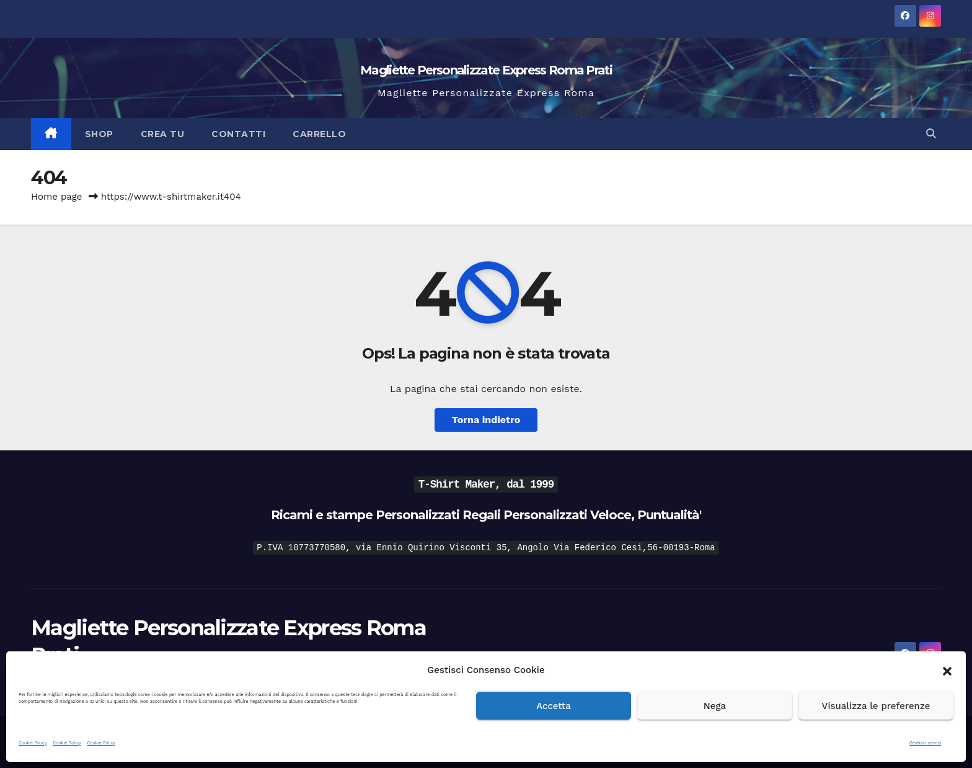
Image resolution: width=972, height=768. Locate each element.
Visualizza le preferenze (876, 706)
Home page (56, 196)
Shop (99, 134)
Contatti (238, 134)
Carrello (319, 134)
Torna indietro (486, 420)
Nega (715, 706)
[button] (947, 670)
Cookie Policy (32, 743)
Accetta (553, 706)
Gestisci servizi (925, 743)
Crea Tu (163, 134)
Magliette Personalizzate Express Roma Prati (486, 70)
